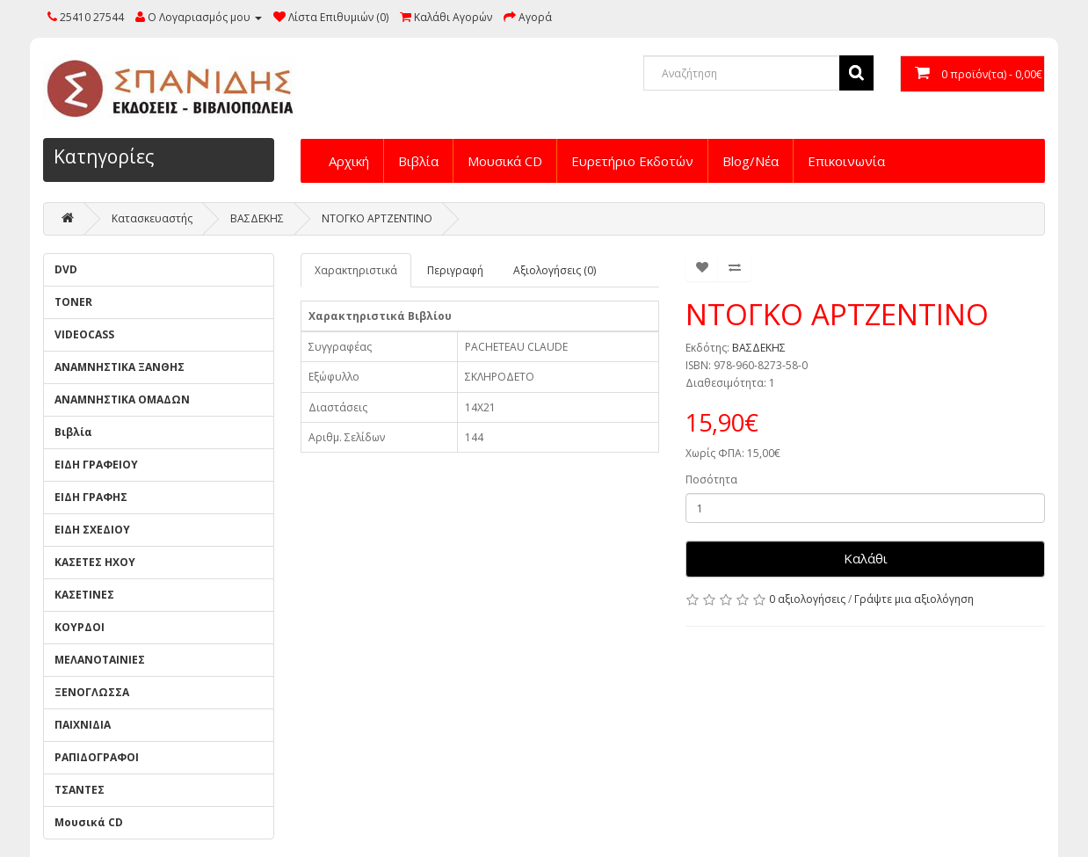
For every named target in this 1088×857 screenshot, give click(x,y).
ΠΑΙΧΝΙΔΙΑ (82, 724)
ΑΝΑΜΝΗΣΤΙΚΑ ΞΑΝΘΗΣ (119, 367)
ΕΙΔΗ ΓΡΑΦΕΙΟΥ (96, 464)
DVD (65, 269)
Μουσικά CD (505, 161)
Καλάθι (866, 558)
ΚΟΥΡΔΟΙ (79, 627)
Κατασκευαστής (152, 218)
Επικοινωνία (846, 161)
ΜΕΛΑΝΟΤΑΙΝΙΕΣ (99, 659)
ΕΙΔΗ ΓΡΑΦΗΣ (90, 497)
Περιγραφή (455, 270)
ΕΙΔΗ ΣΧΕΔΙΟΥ (92, 529)
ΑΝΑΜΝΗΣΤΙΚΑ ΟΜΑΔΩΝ (122, 399)
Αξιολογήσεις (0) (554, 270)
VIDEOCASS (84, 334)
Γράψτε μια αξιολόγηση (914, 599)
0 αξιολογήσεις (807, 599)
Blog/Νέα (750, 161)
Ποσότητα (711, 479)
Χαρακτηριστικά (356, 270)
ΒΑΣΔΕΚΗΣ (257, 218)
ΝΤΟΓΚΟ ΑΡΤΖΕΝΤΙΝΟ (377, 218)
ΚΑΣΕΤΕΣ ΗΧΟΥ (94, 562)
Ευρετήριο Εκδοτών (632, 161)
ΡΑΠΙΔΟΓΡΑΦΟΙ (96, 757)
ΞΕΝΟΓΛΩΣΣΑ (91, 692)
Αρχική (349, 161)
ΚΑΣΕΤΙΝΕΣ (84, 594)
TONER (73, 301)
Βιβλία (418, 161)
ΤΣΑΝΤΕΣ (79, 789)
